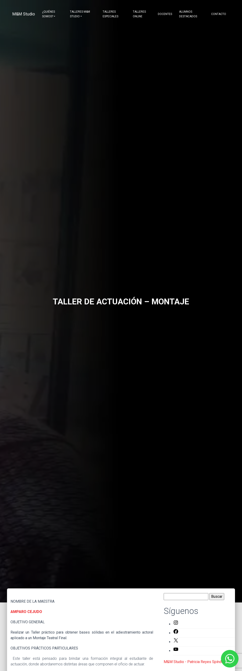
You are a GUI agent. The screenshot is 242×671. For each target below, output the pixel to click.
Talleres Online (139, 14)
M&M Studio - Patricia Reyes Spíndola (195, 662)
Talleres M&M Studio (80, 14)
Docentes (165, 14)
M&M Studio (23, 13)
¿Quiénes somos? (48, 14)
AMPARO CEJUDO (26, 611)
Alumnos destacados (188, 14)
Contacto (218, 14)
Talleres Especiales (110, 14)
